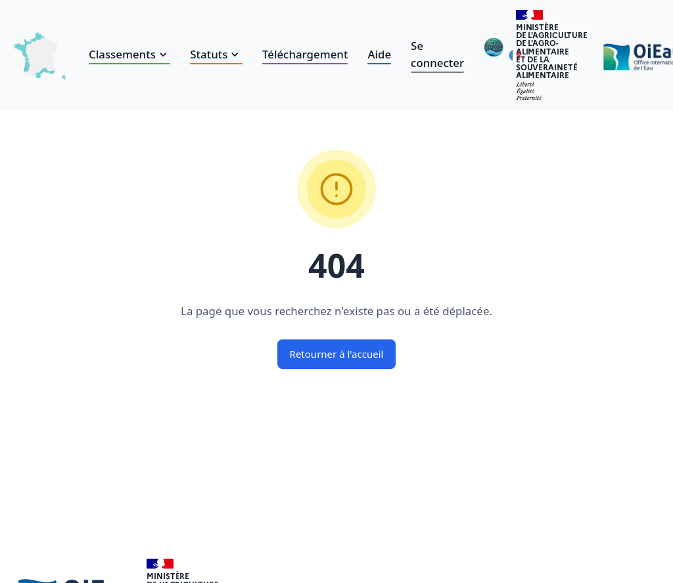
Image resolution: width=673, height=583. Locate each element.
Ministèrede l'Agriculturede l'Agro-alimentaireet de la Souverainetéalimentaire (552, 51)
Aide (379, 54)
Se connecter (437, 54)
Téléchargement (305, 54)
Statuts (216, 54)
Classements (129, 54)
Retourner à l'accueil (337, 353)
